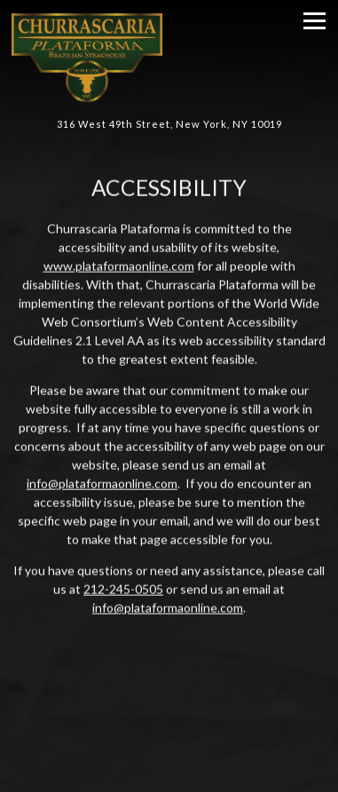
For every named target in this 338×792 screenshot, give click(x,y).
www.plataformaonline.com (118, 265)
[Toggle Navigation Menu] (314, 21)
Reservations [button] (169, 772)
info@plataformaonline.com (102, 483)
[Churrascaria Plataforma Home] (145, 56)
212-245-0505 (123, 589)
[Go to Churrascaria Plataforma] (169, 124)
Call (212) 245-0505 (169, 730)
